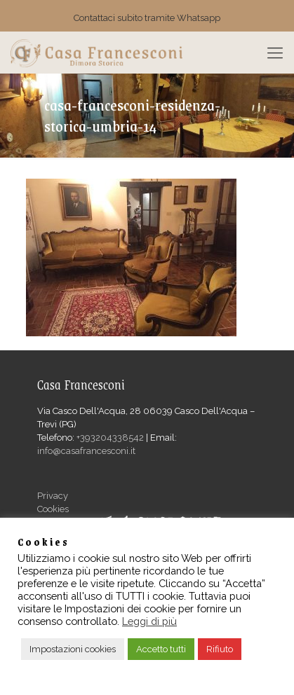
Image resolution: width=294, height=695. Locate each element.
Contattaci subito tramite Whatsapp (147, 18)
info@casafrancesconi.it (86, 451)
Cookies (53, 509)
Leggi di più (149, 621)
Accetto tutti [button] (161, 649)
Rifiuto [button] (219, 649)
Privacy (52, 495)
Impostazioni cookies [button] (72, 649)
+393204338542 (110, 437)
